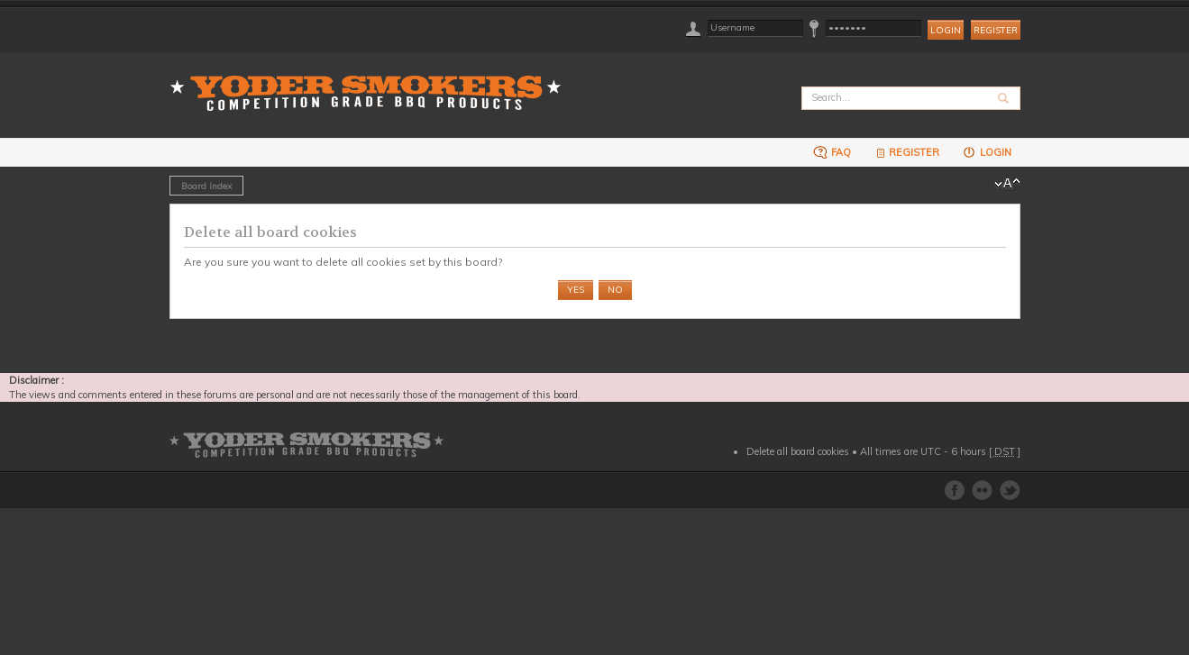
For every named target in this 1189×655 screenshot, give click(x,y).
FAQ (832, 152)
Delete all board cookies (797, 451)
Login (986, 152)
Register (996, 30)
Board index (206, 185)
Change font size (1007, 184)
